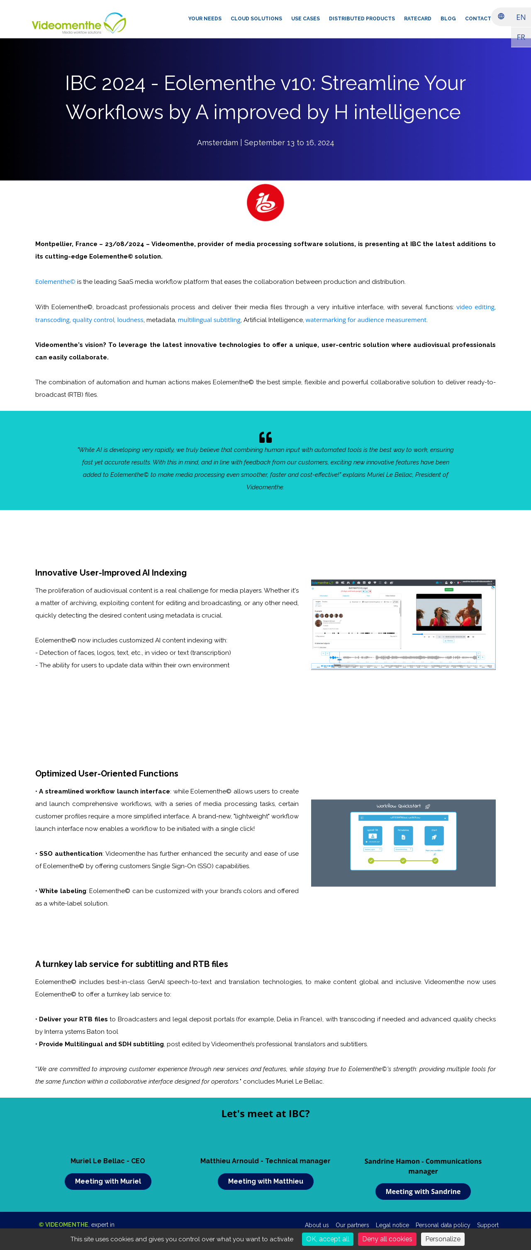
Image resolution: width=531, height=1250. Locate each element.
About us (317, 1225)
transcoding (52, 319)
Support (488, 1225)
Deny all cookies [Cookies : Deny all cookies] (387, 1239)
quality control (93, 319)
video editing (475, 307)
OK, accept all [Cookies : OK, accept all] (327, 1239)
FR (521, 37)
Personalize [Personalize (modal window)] (442, 1239)
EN (521, 17)
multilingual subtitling (209, 319)
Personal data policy (443, 1225)
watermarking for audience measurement (366, 319)
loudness (130, 319)
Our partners (352, 1225)
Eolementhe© (55, 281)
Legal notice (392, 1225)
